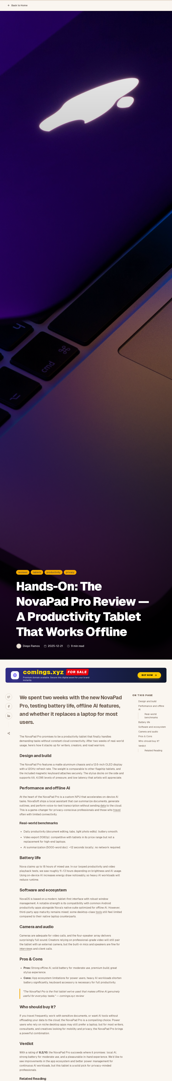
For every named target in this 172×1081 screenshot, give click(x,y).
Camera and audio (148, 731)
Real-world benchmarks (151, 716)
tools (99, 912)
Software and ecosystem (152, 726)
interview (25, 949)
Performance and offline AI (151, 708)
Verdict (142, 745)
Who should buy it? (148, 741)
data (103, 805)
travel (117, 810)
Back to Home (17, 5)
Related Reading (153, 750)
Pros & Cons (145, 736)
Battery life (144, 722)
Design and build (147, 701)
